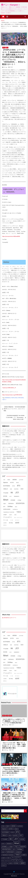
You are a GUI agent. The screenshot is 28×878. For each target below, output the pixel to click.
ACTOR (4, 737)
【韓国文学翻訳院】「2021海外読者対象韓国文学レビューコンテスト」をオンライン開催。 (14, 408)
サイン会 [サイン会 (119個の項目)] (5, 520)
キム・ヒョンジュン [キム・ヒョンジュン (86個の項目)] (18, 517)
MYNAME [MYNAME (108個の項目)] (13, 500)
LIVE (7, 715)
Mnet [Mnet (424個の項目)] (5, 500)
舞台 (11, 739)
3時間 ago (5, 724)
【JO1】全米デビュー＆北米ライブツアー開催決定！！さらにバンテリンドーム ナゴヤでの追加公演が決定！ (13, 441)
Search (25, 810)
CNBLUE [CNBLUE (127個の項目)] (5, 489)
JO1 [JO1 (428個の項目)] (17, 492)
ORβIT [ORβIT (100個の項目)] (4, 503)
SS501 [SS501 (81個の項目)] (16, 506)
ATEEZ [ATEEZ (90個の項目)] (17, 482)
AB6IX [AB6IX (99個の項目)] (8, 479)
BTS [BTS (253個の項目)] (18, 486)
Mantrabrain (14, 876)
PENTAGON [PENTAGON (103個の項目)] (11, 503)
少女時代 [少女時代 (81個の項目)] (5, 522)
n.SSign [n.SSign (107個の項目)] (19, 500)
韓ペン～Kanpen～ (10, 4)
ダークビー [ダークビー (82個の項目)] (17, 520)
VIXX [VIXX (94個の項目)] (15, 514)
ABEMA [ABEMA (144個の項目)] (14, 479)
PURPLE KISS (14, 397)
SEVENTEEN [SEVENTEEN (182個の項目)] (20, 503)
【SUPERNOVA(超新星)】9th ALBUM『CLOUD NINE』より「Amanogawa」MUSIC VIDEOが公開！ (14, 417)
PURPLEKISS (21, 397)
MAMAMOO (8, 397)
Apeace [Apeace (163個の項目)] (5, 482)
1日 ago (4, 802)
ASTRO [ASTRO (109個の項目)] (12, 482)
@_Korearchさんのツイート (9, 617)
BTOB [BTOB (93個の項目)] (13, 485)
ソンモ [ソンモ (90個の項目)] (11, 520)
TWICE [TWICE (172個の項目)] (19, 512)
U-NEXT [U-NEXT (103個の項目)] (5, 514)
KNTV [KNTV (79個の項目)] (10, 496)
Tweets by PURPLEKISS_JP (9, 387)
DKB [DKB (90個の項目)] (11, 489)
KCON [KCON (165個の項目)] (5, 496)
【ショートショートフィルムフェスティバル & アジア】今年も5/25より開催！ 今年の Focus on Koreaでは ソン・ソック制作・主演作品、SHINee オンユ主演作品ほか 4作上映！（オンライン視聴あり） (14, 432)
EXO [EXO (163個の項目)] (22, 489)
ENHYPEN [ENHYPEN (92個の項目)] (16, 489)
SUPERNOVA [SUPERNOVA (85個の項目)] (15, 509)
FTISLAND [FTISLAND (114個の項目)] (5, 493)
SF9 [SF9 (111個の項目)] (4, 506)
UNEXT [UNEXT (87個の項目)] (10, 514)
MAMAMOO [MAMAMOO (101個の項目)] (16, 496)
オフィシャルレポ (6, 739)
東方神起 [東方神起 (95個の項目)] (11, 522)
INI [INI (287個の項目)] (12, 493)
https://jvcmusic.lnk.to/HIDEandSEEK (11, 236)
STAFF (10, 67)
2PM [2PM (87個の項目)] (4, 479)
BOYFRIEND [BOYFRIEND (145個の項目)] (6, 486)
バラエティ (5, 789)
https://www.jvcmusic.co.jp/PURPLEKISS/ (12, 395)
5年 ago (4, 67)
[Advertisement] (14, 534)
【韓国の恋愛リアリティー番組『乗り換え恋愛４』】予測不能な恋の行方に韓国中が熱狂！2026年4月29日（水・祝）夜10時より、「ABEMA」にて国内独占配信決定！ (14, 796)
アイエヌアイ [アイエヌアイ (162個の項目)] (7, 517)
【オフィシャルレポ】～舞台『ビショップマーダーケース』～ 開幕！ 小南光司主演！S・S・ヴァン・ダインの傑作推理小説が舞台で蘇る (14, 449)
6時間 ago (5, 750)
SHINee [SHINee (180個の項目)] (10, 506)
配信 (7, 47)
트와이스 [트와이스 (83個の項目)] (5, 525)
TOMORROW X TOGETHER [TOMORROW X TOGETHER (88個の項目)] (8, 512)
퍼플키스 (4, 399)
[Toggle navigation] (7, 16)
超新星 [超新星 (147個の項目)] (17, 522)
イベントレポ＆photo (18, 737)
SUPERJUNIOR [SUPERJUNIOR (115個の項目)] (6, 509)
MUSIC (4, 47)
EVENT (4, 715)
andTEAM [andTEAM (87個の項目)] (21, 479)
